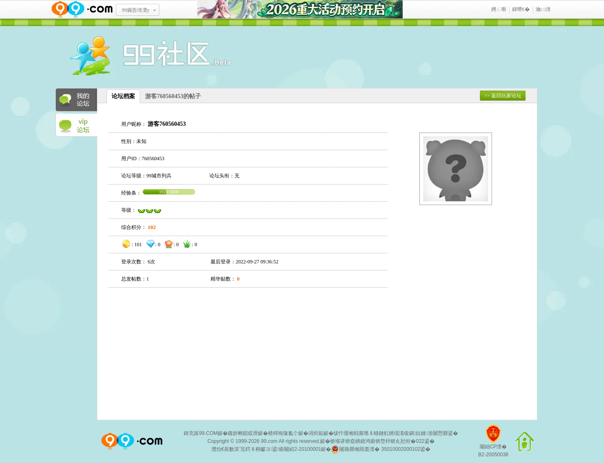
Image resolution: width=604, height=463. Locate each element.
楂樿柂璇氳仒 (283, 433)
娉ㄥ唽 (498, 9)
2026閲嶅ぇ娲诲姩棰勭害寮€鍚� (300, 9)
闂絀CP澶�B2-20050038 (493, 444)
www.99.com (81, 9)
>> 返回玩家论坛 (502, 96)
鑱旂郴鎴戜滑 (243, 433)
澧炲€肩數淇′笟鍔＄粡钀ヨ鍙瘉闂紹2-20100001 (266, 449)
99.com (269, 441)
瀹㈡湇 (543, 9)
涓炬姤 (315, 433)
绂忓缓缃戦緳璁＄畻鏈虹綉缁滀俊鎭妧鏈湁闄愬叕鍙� (395, 433)
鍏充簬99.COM (201, 433)
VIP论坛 (76, 125)
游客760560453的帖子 (173, 96)
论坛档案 (123, 96)
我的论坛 (76, 100)
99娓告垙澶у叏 (136, 13)
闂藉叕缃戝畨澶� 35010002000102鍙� (380, 449)
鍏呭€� (521, 9)
